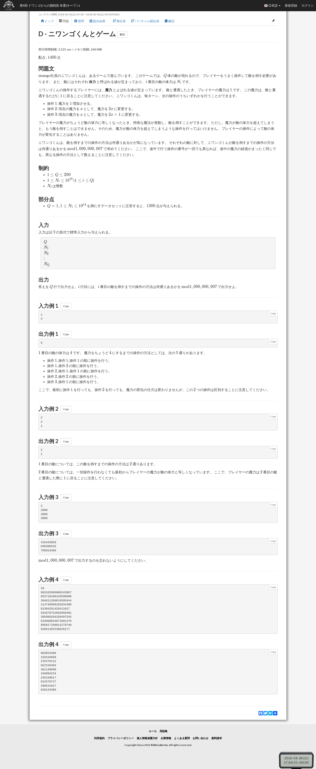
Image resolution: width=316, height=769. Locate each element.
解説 (169, 21)
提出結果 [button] (98, 21)
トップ (47, 21)
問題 (64, 21)
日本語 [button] (272, 5)
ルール (153, 731)
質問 (79, 21)
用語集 (163, 731)
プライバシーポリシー (121, 738)
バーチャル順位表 (145, 21)
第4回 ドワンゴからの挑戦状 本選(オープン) (50, 5)
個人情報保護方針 (147, 738)
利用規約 (99, 738)
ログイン (308, 5)
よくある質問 (182, 738)
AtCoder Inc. (161, 745)
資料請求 (216, 738)
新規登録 (291, 5)
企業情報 (166, 738)
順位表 (119, 21)
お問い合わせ (200, 738)
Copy (66, 306)
